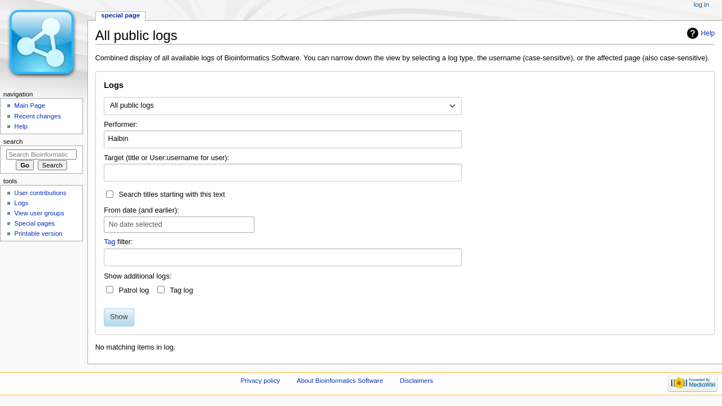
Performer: (121, 125)
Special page (120, 15)
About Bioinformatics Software (340, 380)
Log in (701, 4)
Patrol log (133, 290)
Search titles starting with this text (171, 194)
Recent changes (37, 116)
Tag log (181, 290)
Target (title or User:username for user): (166, 158)
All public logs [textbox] (132, 105)
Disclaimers (416, 380)
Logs (21, 203)
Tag (109, 242)
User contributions (40, 192)
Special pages (34, 223)
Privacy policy (260, 380)
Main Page (29, 105)
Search (13, 141)
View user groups (39, 213)
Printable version (38, 233)
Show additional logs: (137, 276)
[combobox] (283, 106)
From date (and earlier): (141, 210)
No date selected (135, 224)
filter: (118, 242)
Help (708, 33)
